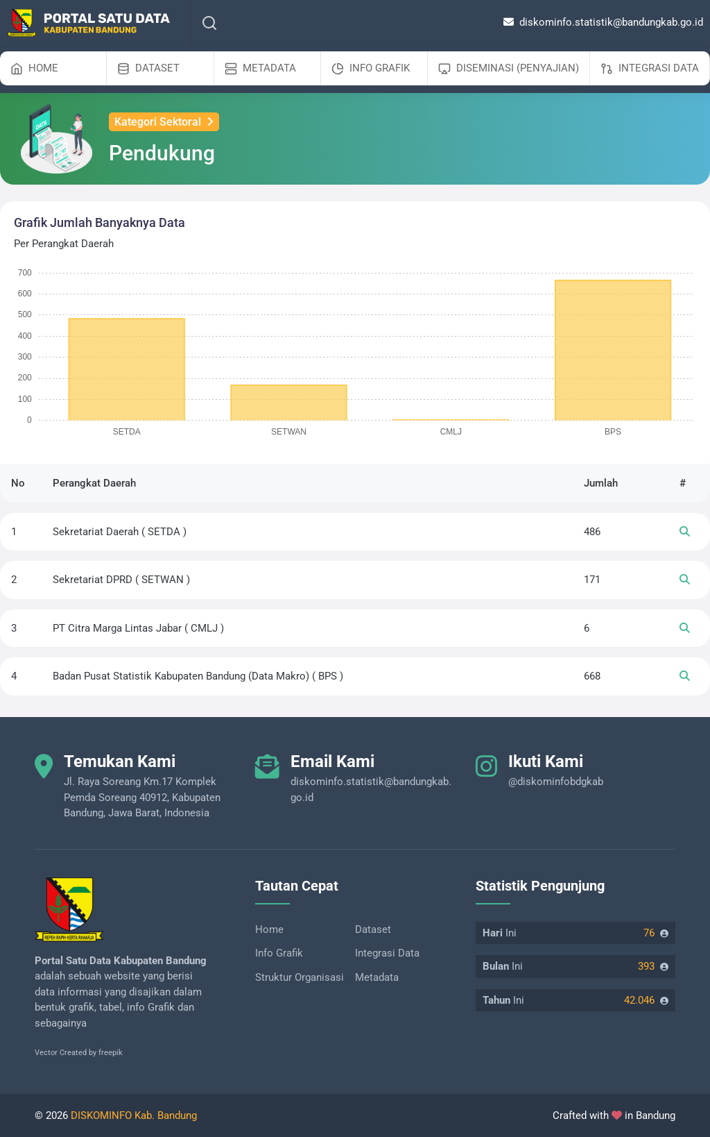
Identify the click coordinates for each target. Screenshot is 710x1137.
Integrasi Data (387, 953)
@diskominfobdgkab (555, 781)
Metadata (377, 977)
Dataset (373, 929)
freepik (110, 1052)
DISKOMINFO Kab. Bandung (134, 1115)
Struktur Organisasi (299, 977)
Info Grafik (279, 953)
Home (269, 929)
